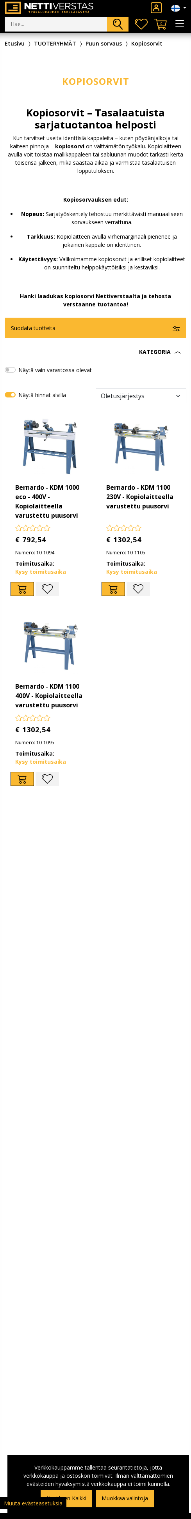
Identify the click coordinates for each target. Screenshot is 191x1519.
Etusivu (15, 43)
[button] (95, 352)
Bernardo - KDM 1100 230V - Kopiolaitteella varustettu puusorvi (139, 496)
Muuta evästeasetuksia (33, 1503)
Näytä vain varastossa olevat (55, 370)
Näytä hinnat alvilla (42, 395)
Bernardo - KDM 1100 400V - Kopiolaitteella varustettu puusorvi (48, 695)
